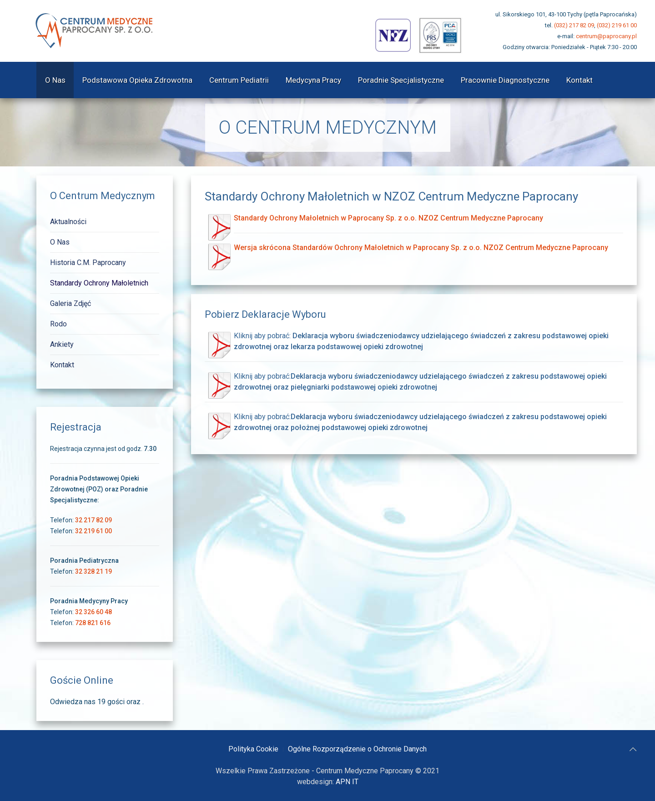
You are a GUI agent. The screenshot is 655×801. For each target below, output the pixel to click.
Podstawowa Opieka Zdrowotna (137, 80)
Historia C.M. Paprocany (88, 262)
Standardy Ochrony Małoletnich (99, 283)
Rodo (58, 324)
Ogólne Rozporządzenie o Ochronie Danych (357, 749)
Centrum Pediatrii (239, 80)
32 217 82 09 (93, 520)
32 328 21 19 (93, 571)
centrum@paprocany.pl (606, 36)
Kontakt (579, 80)
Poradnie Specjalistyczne (401, 80)
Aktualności (68, 221)
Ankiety (62, 344)
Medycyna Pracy (313, 80)
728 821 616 (93, 622)
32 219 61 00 (93, 531)
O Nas (55, 80)
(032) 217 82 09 (574, 25)
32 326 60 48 (93, 612)
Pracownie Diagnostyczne (505, 80)
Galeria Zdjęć (70, 303)
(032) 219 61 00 (617, 25)
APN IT (347, 781)
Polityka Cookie (253, 749)
